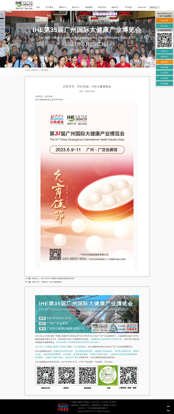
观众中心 (76, 7)
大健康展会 (74, 405)
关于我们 (128, 7)
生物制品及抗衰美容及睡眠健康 (123, 354)
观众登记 (164, 26)
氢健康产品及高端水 (103, 351)
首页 (38, 7)
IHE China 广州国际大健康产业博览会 (51, 347)
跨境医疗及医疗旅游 (98, 354)
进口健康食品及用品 (84, 351)
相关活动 (102, 7)
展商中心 (62, 7)
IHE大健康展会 (79, 347)
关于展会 (49, 7)
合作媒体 (164, 78)
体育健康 (39, 357)
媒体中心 (115, 7)
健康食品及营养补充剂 (63, 351)
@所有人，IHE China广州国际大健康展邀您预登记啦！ (54, 278)
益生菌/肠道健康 (81, 354)
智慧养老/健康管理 (123, 351)
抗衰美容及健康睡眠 (52, 354)
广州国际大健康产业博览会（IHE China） (85, 402)
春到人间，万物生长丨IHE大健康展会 (47, 282)
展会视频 (164, 84)
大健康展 (105, 405)
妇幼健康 (67, 354)
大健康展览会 (96, 405)
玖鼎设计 (113, 405)
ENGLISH (142, 7)
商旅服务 (89, 7)
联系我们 (113, 402)
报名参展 (164, 20)
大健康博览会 (84, 405)
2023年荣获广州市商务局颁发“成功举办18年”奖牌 (77, 342)
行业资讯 (164, 73)
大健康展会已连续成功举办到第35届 (106, 339)
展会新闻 (44, 70)
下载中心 (164, 51)
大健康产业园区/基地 (54, 357)
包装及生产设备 (71, 357)
